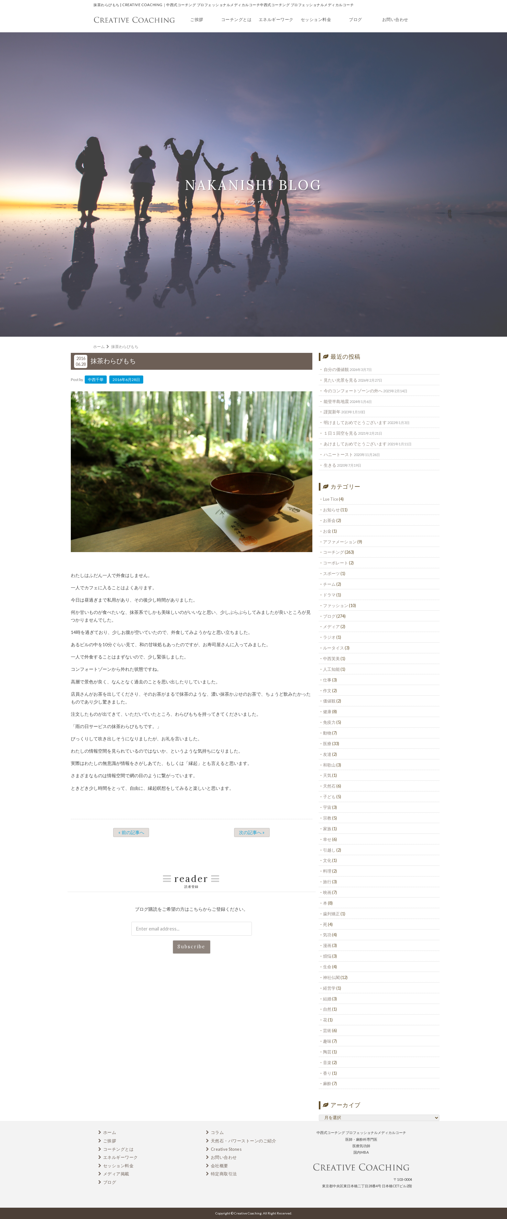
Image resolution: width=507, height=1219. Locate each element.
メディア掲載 (116, 1173)
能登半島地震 (336, 401)
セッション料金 (316, 19)
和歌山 (329, 764)
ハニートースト (338, 454)
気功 (327, 934)
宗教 (327, 818)
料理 (327, 871)
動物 (327, 732)
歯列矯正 (331, 913)
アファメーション (340, 541)
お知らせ (331, 509)
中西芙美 (331, 658)
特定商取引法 (224, 1173)
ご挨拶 (196, 19)
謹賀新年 (332, 411)
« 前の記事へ (131, 832)
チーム (329, 584)
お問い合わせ (395, 19)
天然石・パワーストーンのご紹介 (243, 1140)
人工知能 (331, 669)
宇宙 (327, 807)
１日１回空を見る (340, 433)
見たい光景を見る (340, 380)
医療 (327, 743)
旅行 (327, 881)
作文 (327, 690)
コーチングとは (236, 19)
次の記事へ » (251, 832)
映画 (327, 892)
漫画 (327, 945)
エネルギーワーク (276, 19)
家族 (327, 828)
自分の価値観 (336, 369)
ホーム (109, 1132)
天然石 (329, 786)
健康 (327, 711)
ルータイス (333, 647)
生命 (327, 966)
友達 (327, 754)
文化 (327, 860)
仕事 (327, 679)
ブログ (355, 19)
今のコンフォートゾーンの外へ (353, 390)
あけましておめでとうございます (355, 443)
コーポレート (335, 562)
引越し (329, 850)
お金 (327, 531)
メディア (331, 626)
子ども (329, 796)
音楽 (327, 1062)
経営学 (329, 988)
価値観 (329, 700)
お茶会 (329, 520)
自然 (327, 1009)
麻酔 (327, 1083)
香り (327, 1073)
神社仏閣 (331, 977)
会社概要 (219, 1165)
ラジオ (329, 637)
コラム (217, 1132)
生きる (330, 465)
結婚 (327, 998)
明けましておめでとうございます (355, 422)
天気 (327, 775)
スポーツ (331, 573)
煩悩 (327, 956)
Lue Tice (330, 499)
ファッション (335, 605)
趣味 (327, 1041)
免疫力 (329, 722)
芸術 (327, 1030)
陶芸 (327, 1051)
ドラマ (329, 594)
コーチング (333, 552)
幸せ (327, 839)
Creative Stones (226, 1149)
